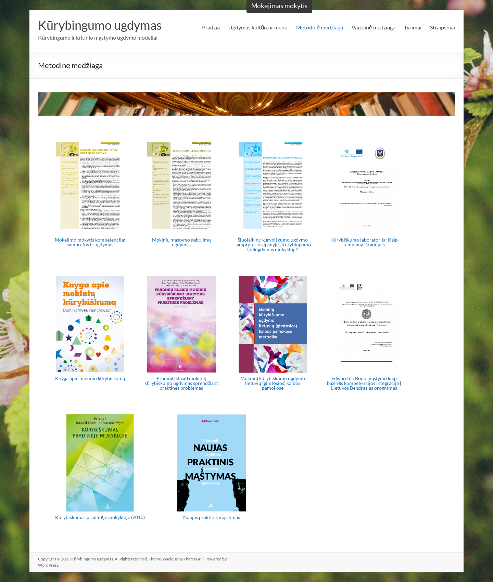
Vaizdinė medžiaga (373, 27)
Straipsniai (442, 27)
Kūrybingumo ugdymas (100, 25)
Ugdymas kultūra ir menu (258, 27)
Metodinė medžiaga (319, 27)
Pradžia (211, 27)
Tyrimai (412, 27)
